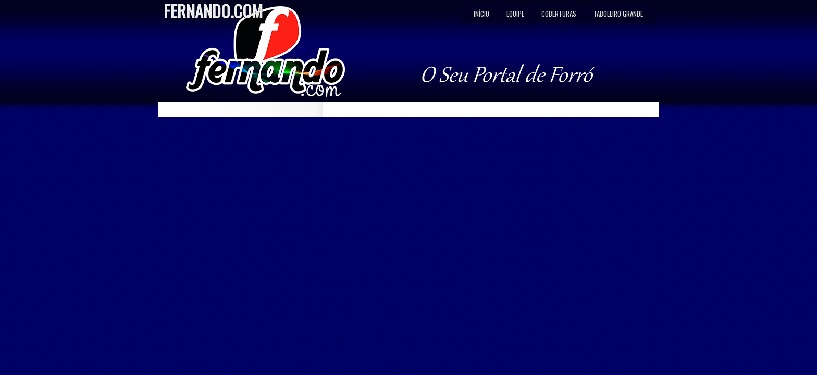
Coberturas (558, 13)
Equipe (515, 13)
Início (481, 13)
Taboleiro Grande (618, 13)
